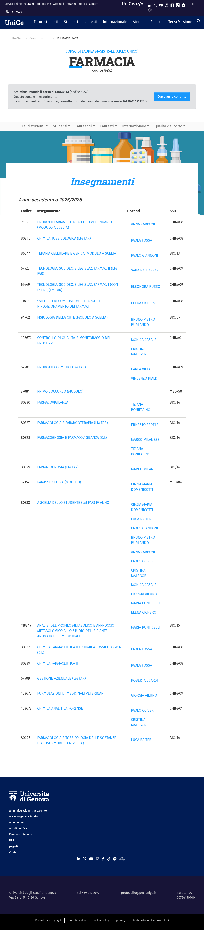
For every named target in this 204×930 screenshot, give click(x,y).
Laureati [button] (107, 126)
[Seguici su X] (155, 4)
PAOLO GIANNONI (144, 255)
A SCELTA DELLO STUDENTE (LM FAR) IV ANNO (73, 502)
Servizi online (13, 4)
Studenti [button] (60, 126)
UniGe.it (18, 38)
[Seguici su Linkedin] (149, 4)
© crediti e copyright (48, 920)
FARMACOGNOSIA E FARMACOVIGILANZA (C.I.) (72, 437)
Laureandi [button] (83, 126)
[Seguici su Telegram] (183, 4)
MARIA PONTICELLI (145, 603)
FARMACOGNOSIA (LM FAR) (58, 467)
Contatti (94, 4)
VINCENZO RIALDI (144, 378)
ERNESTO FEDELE (145, 425)
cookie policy (101, 920)
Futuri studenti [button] (32, 126)
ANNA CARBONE (143, 224)
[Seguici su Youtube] (161, 4)
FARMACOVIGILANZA (52, 402)
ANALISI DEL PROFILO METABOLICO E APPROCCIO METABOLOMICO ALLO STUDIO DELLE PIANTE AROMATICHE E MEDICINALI (75, 630)
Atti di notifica (18, 828)
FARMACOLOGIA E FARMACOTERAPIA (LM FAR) (72, 423)
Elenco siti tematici (21, 834)
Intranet (71, 4)
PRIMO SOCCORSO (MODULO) (60, 391)
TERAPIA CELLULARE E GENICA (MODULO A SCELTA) (77, 253)
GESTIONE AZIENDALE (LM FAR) (61, 678)
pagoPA (14, 846)
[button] (46, 22)
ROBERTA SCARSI (144, 680)
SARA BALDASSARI (145, 270)
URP (11, 840)
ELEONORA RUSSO (145, 286)
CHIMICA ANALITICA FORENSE (60, 708)
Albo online (16, 822)
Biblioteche (43, 4)
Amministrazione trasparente (28, 810)
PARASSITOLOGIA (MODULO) (59, 482)
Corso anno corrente (171, 96)
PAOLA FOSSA (141, 240)
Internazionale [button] (134, 126)
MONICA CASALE (143, 340)
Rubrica (82, 4)
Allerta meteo (13, 11)
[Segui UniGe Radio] (150, 10)
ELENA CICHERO (143, 303)
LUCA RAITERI (141, 519)
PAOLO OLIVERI (143, 561)
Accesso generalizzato (23, 816)
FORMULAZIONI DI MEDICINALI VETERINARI (70, 693)
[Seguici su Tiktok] (178, 4)
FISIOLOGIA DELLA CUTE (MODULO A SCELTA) (72, 317)
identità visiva (77, 920)
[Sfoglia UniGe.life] (134, 8)
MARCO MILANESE (145, 439)
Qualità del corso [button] (168, 126)
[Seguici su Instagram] (166, 4)
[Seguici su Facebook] (172, 4)
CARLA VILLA (141, 369)
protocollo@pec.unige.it (138, 893)
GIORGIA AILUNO (144, 594)
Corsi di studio (39, 38)
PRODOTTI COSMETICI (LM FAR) (61, 367)
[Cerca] (198, 21)
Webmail (58, 4)
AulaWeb (29, 4)
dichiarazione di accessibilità (150, 920)
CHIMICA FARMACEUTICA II (57, 663)
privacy (120, 920)
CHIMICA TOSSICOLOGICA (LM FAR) (64, 238)
